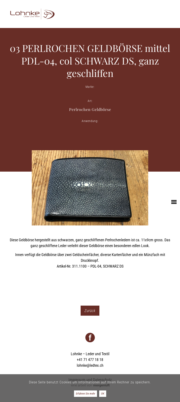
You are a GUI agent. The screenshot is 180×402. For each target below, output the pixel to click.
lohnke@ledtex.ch (90, 365)
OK (102, 393)
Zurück (90, 310)
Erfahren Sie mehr (85, 393)
